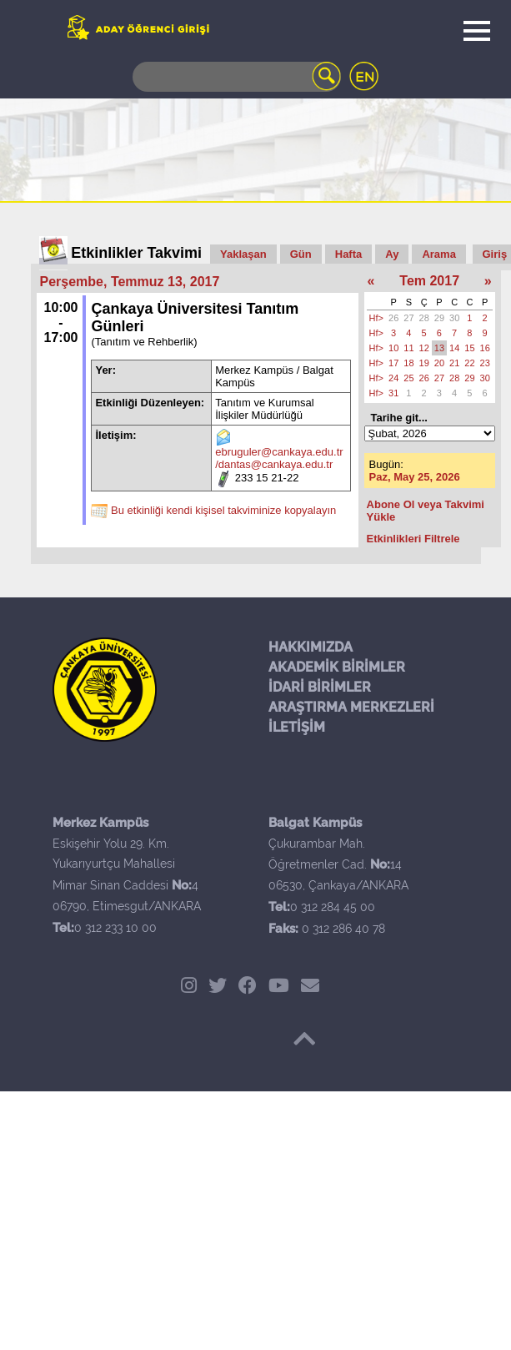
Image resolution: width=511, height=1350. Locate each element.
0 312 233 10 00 (115, 927)
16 (485, 348)
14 (454, 348)
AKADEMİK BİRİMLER (336, 667)
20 (439, 363)
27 (408, 318)
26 (393, 318)
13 (439, 348)
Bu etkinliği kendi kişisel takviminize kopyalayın (223, 510)
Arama (438, 254)
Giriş (495, 254)
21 (454, 363)
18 (408, 363)
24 (393, 378)
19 (424, 363)
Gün (301, 254)
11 (408, 348)
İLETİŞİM (296, 727)
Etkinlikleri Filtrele (413, 538)
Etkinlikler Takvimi (136, 252)
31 (393, 393)
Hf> (376, 318)
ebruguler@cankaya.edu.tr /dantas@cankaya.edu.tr (279, 458)
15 (469, 348)
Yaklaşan (243, 254)
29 (439, 318)
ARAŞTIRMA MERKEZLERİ (351, 707)
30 (454, 318)
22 (469, 363)
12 (424, 348)
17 (393, 363)
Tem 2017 (429, 281)
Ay (391, 254)
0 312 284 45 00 (332, 907)
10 (393, 348)
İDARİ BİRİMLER (319, 687)
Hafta (349, 254)
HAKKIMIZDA (310, 647)
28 (424, 318)
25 (408, 378)
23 (485, 363)
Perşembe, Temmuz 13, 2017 (130, 282)
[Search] (237, 77)
